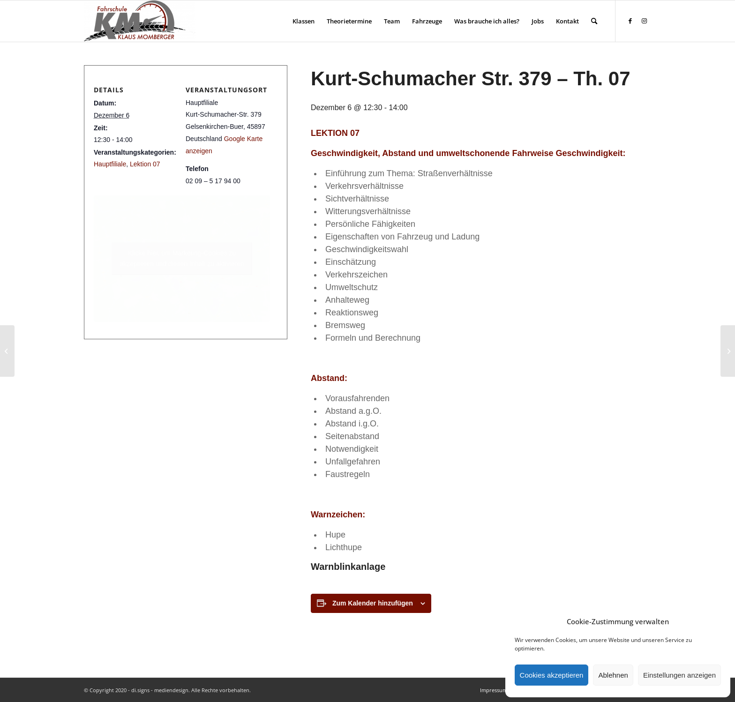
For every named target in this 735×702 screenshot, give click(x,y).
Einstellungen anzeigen (679, 675)
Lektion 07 (145, 164)
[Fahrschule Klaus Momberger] (139, 21)
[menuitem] (303, 21)
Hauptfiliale (110, 164)
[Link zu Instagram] (644, 21)
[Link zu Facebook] (630, 21)
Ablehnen (613, 675)
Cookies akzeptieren (552, 675)
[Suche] (594, 21)
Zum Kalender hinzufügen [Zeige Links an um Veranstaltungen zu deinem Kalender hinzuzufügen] (372, 603)
